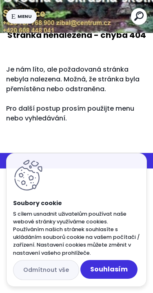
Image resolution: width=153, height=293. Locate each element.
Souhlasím (109, 269)
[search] (139, 16)
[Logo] (84, 16)
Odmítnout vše (46, 270)
